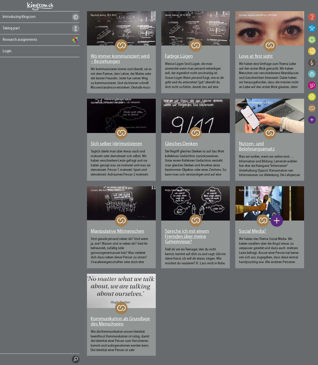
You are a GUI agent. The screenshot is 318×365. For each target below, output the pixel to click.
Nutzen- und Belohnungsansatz (257, 147)
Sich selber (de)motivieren (116, 144)
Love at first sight (256, 56)
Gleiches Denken (181, 144)
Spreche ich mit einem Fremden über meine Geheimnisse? (187, 236)
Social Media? (252, 231)
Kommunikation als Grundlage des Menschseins (120, 322)
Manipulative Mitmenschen (117, 231)
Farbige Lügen (179, 56)
